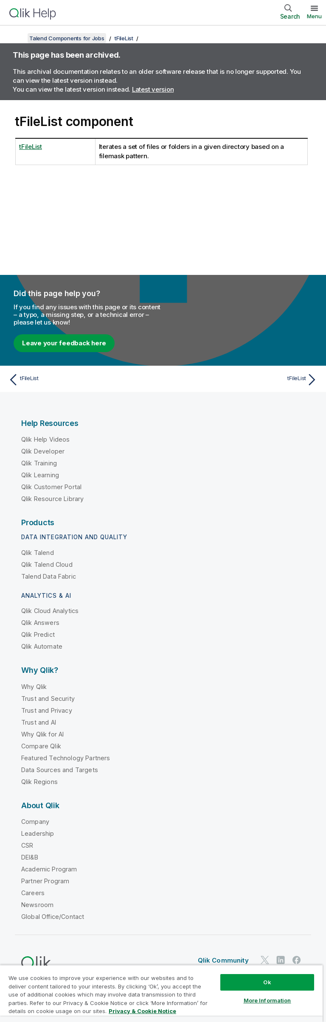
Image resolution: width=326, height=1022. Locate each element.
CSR (27, 845)
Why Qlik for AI (42, 734)
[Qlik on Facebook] (296, 959)
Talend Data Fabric (48, 576)
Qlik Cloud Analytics (50, 610)
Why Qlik (34, 686)
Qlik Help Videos (45, 439)
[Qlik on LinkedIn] (280, 959)
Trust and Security (48, 698)
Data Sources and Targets (59, 769)
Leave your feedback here (64, 343)
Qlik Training (39, 463)
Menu (314, 16)
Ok (267, 982)
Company (35, 821)
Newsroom (37, 904)
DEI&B (29, 857)
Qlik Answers (40, 622)
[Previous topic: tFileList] (83, 379)
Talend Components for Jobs (66, 38)
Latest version (153, 89)
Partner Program (45, 881)
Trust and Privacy (46, 710)
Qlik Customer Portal (51, 486)
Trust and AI (38, 722)
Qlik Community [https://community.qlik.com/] (223, 960)
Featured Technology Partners (65, 758)
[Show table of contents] (17, 38)
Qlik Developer (43, 451)
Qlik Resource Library (52, 498)
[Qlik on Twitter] (265, 959)
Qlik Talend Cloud (47, 564)
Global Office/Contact (52, 916)
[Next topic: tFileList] (243, 379)
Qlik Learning (40, 475)
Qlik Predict (38, 634)
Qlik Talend (37, 552)
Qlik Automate (41, 646)
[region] (161, 993)
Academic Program (49, 869)
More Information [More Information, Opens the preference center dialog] (267, 1000)
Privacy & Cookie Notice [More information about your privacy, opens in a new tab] (142, 1011)
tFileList (124, 38)
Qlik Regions (39, 781)
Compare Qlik (41, 746)
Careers (33, 892)
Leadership (37, 833)
